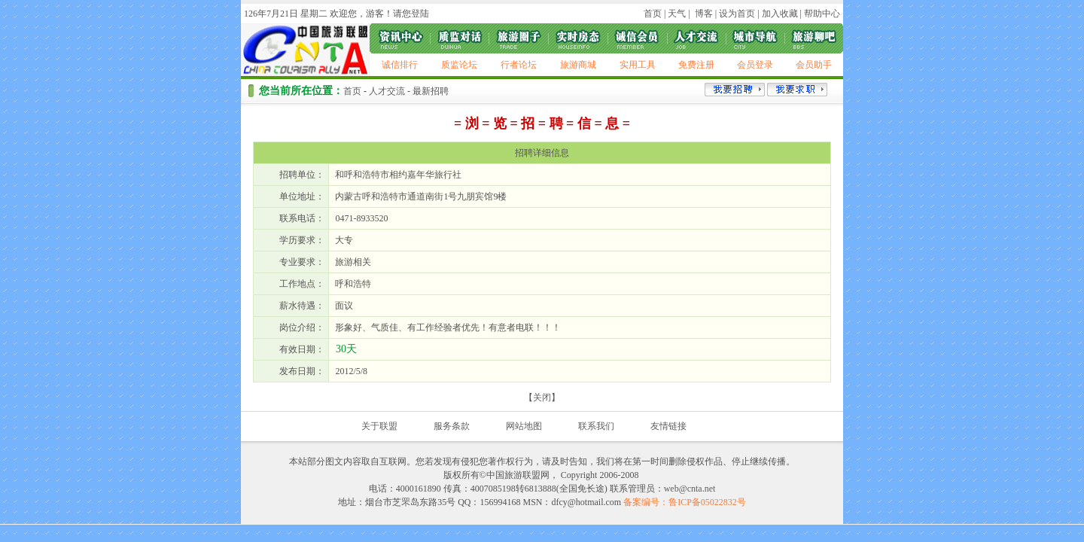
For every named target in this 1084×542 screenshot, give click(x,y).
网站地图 (524, 426)
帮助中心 (822, 13)
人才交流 (387, 91)
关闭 (542, 397)
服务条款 (452, 426)
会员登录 (755, 64)
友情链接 (668, 426)
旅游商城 (578, 64)
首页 (653, 13)
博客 (703, 13)
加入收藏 (780, 13)
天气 (675, 13)
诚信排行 (400, 64)
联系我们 (596, 426)
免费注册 (696, 64)
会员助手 (814, 64)
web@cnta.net (690, 488)
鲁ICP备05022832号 (707, 502)
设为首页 (737, 13)
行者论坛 (519, 64)
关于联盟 (379, 426)
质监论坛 (459, 64)
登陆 (420, 13)
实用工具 (638, 64)
